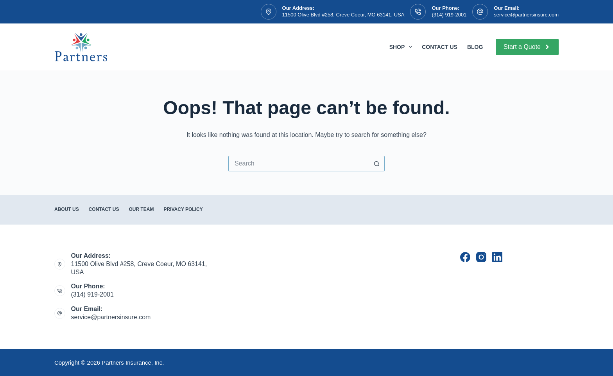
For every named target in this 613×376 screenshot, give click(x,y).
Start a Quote (527, 46)
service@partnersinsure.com (526, 15)
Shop (402, 47)
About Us (66, 209)
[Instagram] (481, 257)
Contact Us (439, 47)
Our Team (141, 209)
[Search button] (377, 163)
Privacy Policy (183, 209)
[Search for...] (298, 163)
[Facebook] (465, 257)
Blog (475, 47)
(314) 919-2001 (449, 15)
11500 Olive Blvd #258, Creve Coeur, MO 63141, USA (343, 15)
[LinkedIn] (497, 257)
